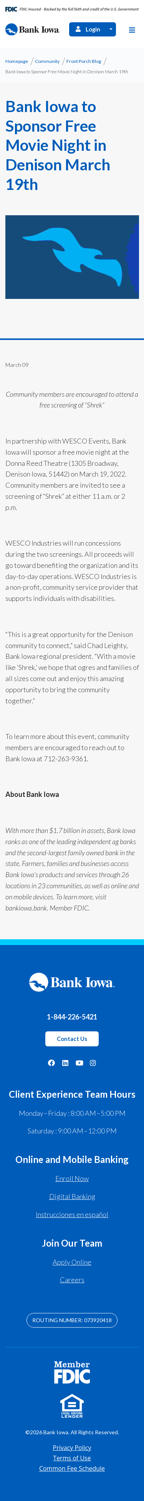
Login (87, 29)
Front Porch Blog (83, 61)
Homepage (16, 61)
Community (47, 61)
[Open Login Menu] (111, 29)
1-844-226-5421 (72, 1017)
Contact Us (72, 1038)
